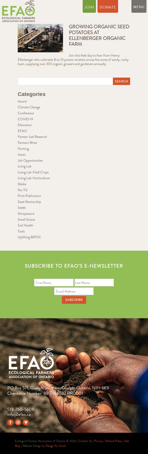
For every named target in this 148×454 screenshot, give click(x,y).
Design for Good (55, 446)
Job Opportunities (30, 160)
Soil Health (25, 225)
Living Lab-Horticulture (34, 178)
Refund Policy (113, 441)
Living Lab (24, 166)
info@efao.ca (19, 414)
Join (89, 8)
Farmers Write (27, 142)
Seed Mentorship (29, 201)
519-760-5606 (20, 409)
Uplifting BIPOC (29, 237)
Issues (21, 154)
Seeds (22, 207)
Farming (23, 148)
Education (25, 124)
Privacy (98, 441)
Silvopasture (26, 213)
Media (22, 184)
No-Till (22, 190)
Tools (21, 231)
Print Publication (29, 195)
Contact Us (85, 441)
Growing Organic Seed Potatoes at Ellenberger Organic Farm (99, 35)
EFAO (22, 130)
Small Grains (26, 219)
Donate (107, 8)
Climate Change (29, 107)
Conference (26, 113)
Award (22, 101)
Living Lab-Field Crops (33, 172)
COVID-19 (25, 119)
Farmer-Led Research (32, 136)
